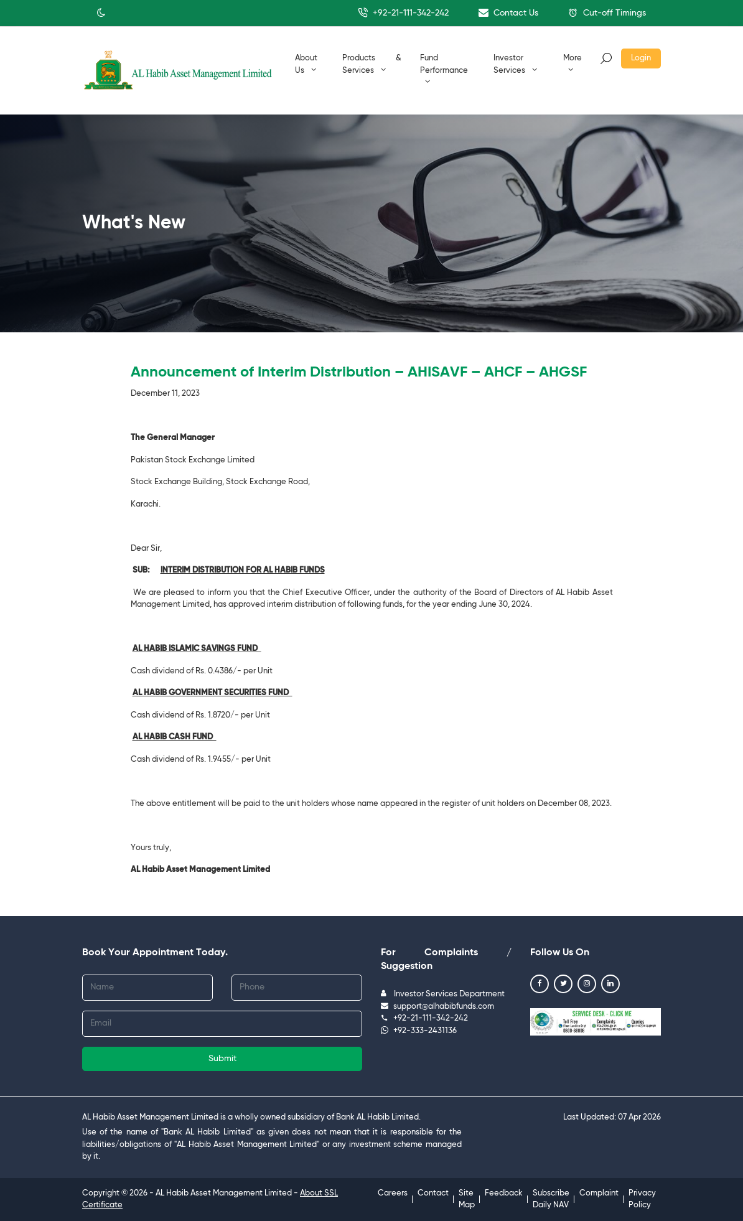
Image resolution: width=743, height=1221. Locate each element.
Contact (433, 1193)
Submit (222, 1058)
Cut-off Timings (607, 12)
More (572, 63)
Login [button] (641, 58)
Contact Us (508, 12)
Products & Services (371, 64)
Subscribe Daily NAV (551, 1199)
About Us (306, 64)
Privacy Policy (642, 1199)
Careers (393, 1193)
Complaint (599, 1193)
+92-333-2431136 (419, 1031)
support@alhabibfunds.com (437, 1007)
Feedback (504, 1193)
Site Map (467, 1199)
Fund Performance (444, 69)
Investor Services (515, 64)
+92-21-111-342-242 (403, 12)
